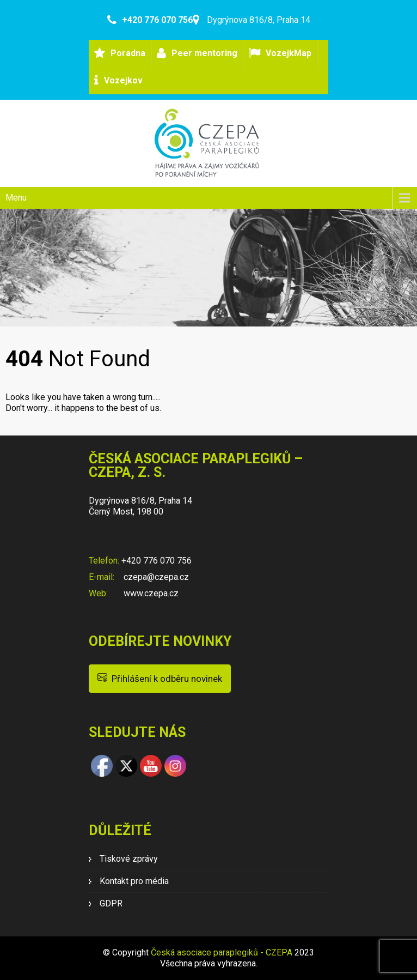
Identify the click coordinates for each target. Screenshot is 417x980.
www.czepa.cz (150, 593)
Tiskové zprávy (129, 859)
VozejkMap (288, 53)
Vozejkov (123, 80)
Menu (16, 197)
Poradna (128, 53)
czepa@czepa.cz (155, 577)
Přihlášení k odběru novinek (159, 678)
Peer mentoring (204, 53)
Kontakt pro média (134, 881)
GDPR (111, 903)
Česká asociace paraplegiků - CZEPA (221, 952)
